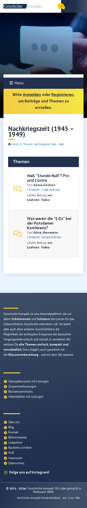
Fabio (45, 200)
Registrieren (63, 95)
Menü (17, 83)
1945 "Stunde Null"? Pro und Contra (48, 178)
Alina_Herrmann (45, 232)
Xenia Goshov (44, 185)
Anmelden (32, 95)
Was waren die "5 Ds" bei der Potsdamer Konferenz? (49, 223)
